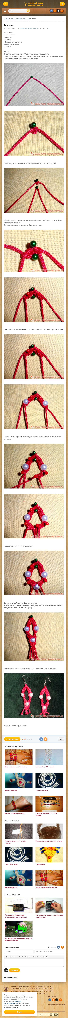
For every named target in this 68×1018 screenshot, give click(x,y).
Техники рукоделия (25, 28)
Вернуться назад (12, 739)
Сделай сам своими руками (34, 4)
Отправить (14, 970)
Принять (19, 1012)
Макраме (35, 28)
